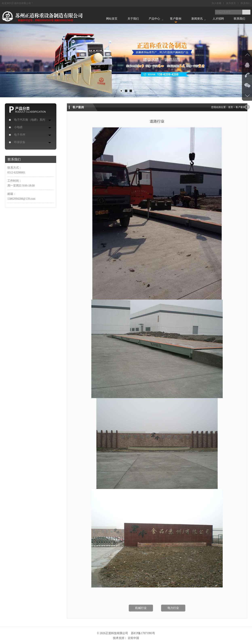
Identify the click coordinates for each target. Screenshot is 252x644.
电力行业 (173, 607)
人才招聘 (218, 18)
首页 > (232, 107)
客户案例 (175, 18)
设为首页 (231, 3)
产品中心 (154, 18)
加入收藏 (216, 3)
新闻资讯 (197, 18)
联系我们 (245, 3)
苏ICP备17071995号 (143, 633)
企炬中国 (133, 638)
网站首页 (111, 18)
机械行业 (141, 607)
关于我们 (133, 18)
